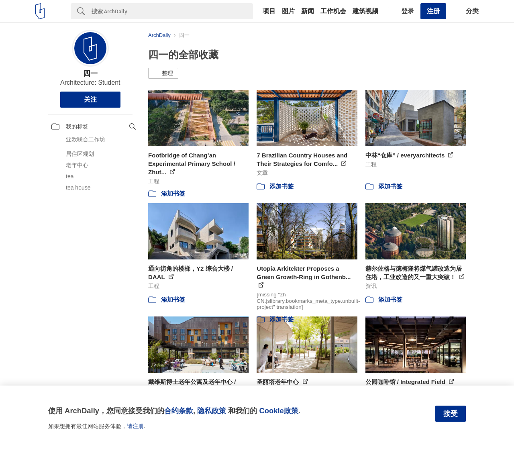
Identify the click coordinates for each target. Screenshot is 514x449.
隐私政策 (211, 410)
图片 (288, 11)
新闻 (307, 11)
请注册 (135, 426)
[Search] (172, 11)
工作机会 (333, 11)
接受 (450, 414)
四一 (90, 73)
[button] (163, 73)
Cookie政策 (278, 410)
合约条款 (178, 410)
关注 (90, 99)
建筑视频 (365, 11)
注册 (433, 11)
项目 (269, 11)
